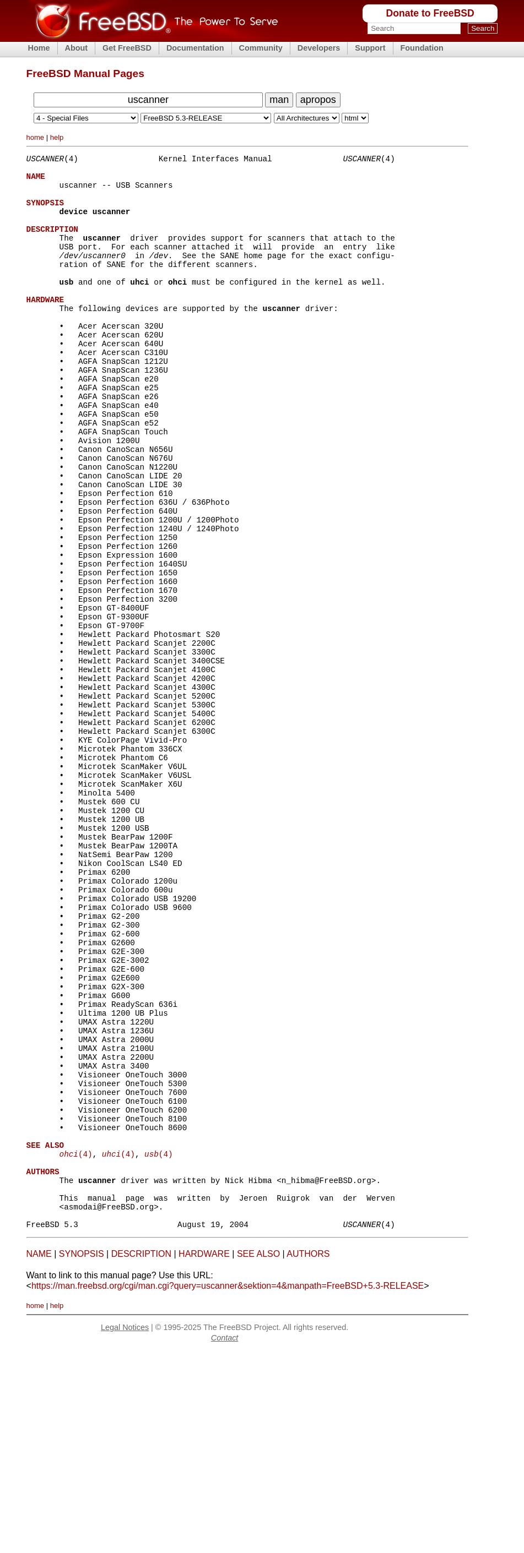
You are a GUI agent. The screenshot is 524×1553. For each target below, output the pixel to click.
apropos (318, 99)
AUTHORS (308, 1455)
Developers (319, 47)
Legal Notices (125, 1528)
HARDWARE (204, 1455)
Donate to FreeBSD (430, 13)
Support (370, 47)
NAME (39, 1455)
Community (261, 47)
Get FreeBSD (127, 47)
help (57, 137)
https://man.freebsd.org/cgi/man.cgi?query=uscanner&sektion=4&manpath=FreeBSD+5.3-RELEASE (227, 1487)
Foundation (422, 47)
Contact (225, 1539)
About (76, 47)
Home (39, 47)
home (35, 137)
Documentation (195, 47)
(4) (76, 1342)
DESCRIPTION (141, 1455)
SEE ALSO (258, 1455)
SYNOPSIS (81, 1455)
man (279, 99)
